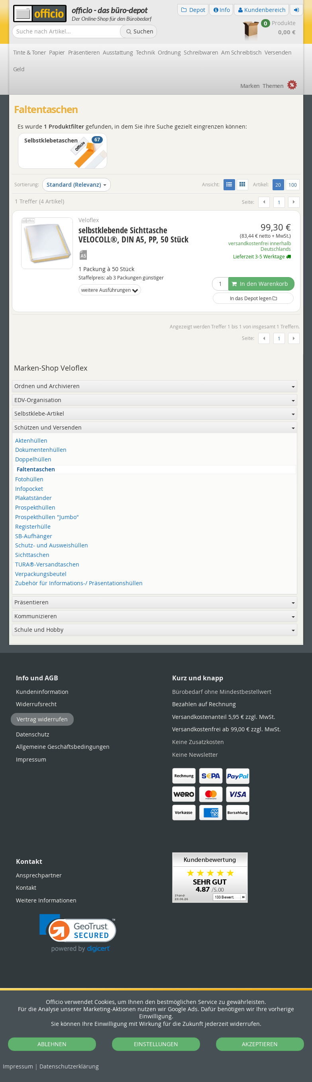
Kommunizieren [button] (154, 616)
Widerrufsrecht (36, 704)
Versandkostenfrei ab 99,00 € (226, 729)
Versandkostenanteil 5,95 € (223, 717)
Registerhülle (33, 526)
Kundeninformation (42, 691)
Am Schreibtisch (241, 52)
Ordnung (169, 52)
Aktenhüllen (31, 440)
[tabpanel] (156, 644)
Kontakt (26, 887)
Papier (57, 52)
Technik (145, 52)
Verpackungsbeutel (41, 574)
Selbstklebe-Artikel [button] (154, 413)
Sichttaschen (32, 555)
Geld (19, 69)
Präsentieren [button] (154, 602)
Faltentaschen (36, 469)
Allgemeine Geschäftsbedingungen (63, 746)
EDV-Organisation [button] (154, 400)
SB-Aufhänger (33, 536)
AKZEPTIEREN (260, 1044)
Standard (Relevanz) (76, 184)
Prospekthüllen (35, 507)
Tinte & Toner (29, 52)
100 (292, 185)
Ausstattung (118, 52)
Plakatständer (33, 498)
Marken (250, 86)
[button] (78, 933)
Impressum (18, 1066)
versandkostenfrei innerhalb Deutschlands (259, 246)
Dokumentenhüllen (41, 450)
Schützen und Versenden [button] (154, 427)
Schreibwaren (201, 52)
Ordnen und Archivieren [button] (154, 386)
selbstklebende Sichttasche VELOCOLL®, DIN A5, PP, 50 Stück (133, 235)
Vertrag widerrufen (42, 719)
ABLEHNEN (52, 1044)
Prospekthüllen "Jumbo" (47, 517)
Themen (273, 86)
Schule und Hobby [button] (154, 629)
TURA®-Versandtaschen (47, 564)
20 (279, 184)
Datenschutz (69, 1066)
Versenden (278, 52)
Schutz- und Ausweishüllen (51, 545)
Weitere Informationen (46, 900)
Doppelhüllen (33, 459)
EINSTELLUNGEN (156, 1044)
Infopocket (29, 489)
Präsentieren (84, 52)
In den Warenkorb (260, 283)
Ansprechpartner (39, 875)
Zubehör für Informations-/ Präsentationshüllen (79, 583)
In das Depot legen (253, 298)
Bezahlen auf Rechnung (204, 704)
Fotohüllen (29, 479)
